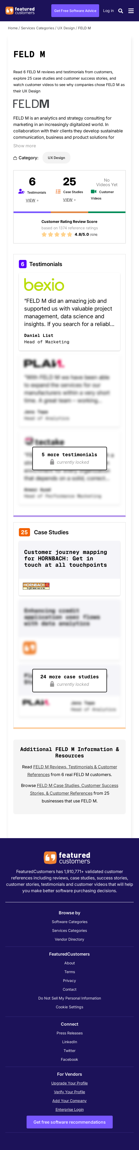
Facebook (69, 1059)
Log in (108, 10)
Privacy (69, 980)
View (30, 200)
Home (13, 28)
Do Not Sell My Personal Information (69, 998)
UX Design (66, 28)
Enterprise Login (70, 1109)
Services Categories (37, 28)
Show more (24, 145)
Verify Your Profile (69, 1092)
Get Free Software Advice (75, 11)
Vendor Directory (69, 939)
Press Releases (70, 1033)
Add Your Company (69, 1100)
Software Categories (69, 921)
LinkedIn (69, 1041)
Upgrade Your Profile (69, 1083)
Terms (69, 971)
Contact (70, 989)
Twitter (69, 1050)
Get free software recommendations (69, 1122)
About (69, 963)
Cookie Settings (69, 1007)
